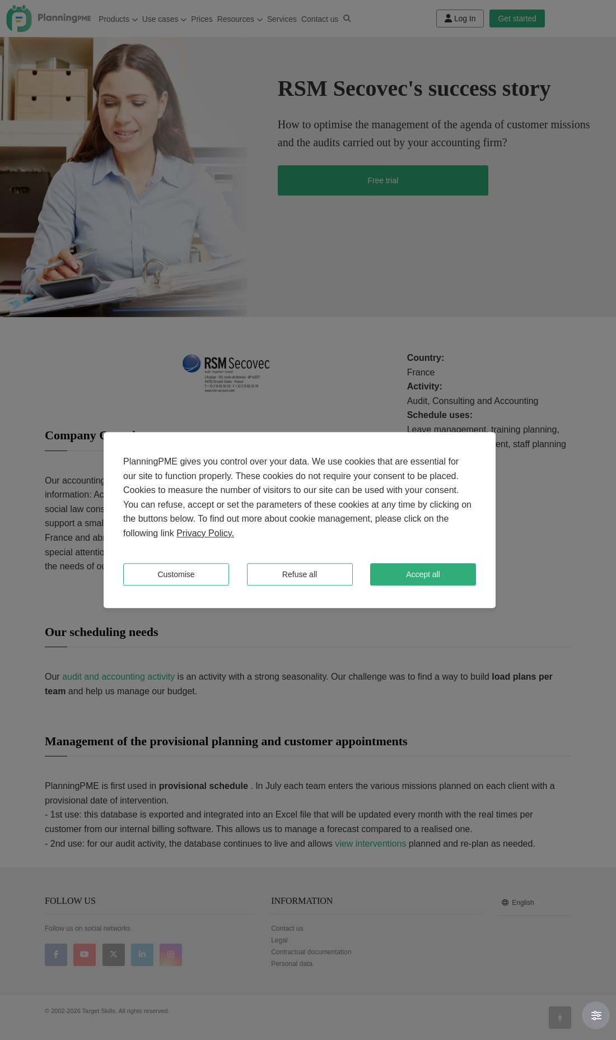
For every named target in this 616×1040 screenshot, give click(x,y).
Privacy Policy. (205, 533)
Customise (175, 574)
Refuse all (299, 574)
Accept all (423, 574)
